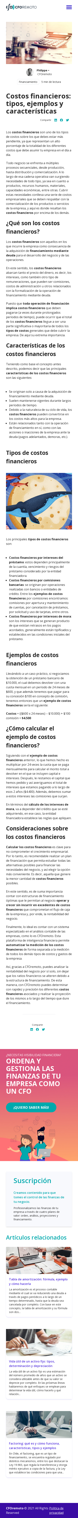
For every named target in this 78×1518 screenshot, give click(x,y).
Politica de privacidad (56, 1510)
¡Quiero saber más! (31, 1107)
